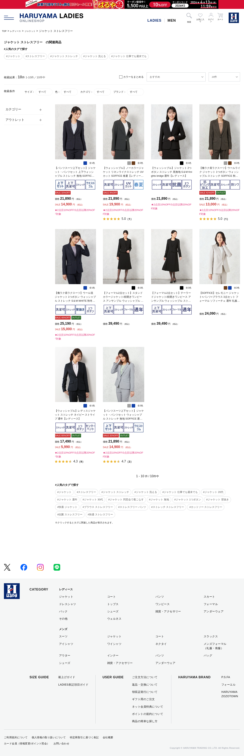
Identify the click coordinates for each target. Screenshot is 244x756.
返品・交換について (145, 684)
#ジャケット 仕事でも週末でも (129, 56)
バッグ (208, 655)
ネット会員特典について (147, 706)
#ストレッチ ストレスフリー (167, 507)
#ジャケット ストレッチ (64, 56)
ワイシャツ (114, 643)
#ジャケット (13, 56)
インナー (113, 655)
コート (111, 596)
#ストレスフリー (35, 56)
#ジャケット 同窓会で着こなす (126, 499)
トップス (113, 604)
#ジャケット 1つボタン (187, 499)
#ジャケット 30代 (93, 499)
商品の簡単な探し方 (145, 721)
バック (63, 611)
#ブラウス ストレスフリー (98, 507)
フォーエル (228, 684)
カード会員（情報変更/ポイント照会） (27, 743)
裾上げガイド (66, 677)
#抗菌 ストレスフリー (69, 514)
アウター (64, 655)
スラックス (211, 636)
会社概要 (108, 737)
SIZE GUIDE (39, 677)
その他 (63, 618)
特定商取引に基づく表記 (84, 737)
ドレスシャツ (67, 604)
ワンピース (162, 604)
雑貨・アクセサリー (168, 611)
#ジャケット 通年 (67, 499)
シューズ (113, 611)
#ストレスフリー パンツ (132, 507)
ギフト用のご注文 (143, 699)
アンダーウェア (214, 611)
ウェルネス (114, 618)
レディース (18, 30)
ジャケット (35, 30)
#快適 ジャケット (67, 507)
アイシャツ (66, 643)
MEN (171, 20)
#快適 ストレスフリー (100, 514)
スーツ (63, 636)
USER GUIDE (113, 677)
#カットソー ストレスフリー (205, 507)
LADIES (154, 20)
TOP (5, 30)
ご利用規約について (16, 737)
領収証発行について (145, 691)
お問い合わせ (61, 743)
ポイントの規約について (147, 713)
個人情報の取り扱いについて (49, 737)
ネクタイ (161, 643)
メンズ (63, 629)
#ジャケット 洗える (94, 56)
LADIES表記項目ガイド (73, 684)
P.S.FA (225, 677)
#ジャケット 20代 (213, 492)
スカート (209, 596)
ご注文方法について (145, 677)
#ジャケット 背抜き (217, 499)
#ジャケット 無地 (159, 499)
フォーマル (211, 604)
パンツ (159, 596)
